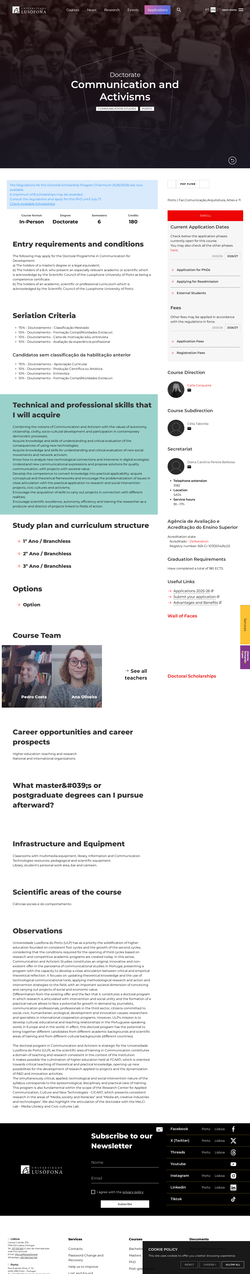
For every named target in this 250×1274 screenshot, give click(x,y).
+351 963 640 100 (28, 1257)
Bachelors (136, 1249)
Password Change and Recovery (86, 1258)
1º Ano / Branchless (47, 541)
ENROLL (205, 215)
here (174, 250)
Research (112, 10)
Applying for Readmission (197, 281)
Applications (157, 10)
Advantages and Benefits (195, 602)
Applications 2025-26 (191, 591)
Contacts (75, 1249)
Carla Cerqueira (199, 385)
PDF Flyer (194, 184)
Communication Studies (117, 108)
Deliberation (199, 541)
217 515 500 (17, 1248)
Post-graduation (141, 1268)
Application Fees (190, 341)
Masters (135, 1255)
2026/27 (232, 256)
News (91, 10)
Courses (72, 10)
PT (207, 10)
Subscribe (125, 1204)
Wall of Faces (182, 616)
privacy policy (133, 1192)
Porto (147, 108)
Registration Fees (191, 353)
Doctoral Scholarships (192, 676)
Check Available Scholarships (32, 204)
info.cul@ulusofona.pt (26, 1254)
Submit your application (194, 597)
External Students (191, 293)
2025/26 (217, 256)
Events (133, 10)
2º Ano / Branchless (47, 553)
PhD (132, 1262)
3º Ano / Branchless (47, 566)
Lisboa (220, 1129)
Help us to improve (83, 1267)
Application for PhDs (193, 270)
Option (31, 604)
